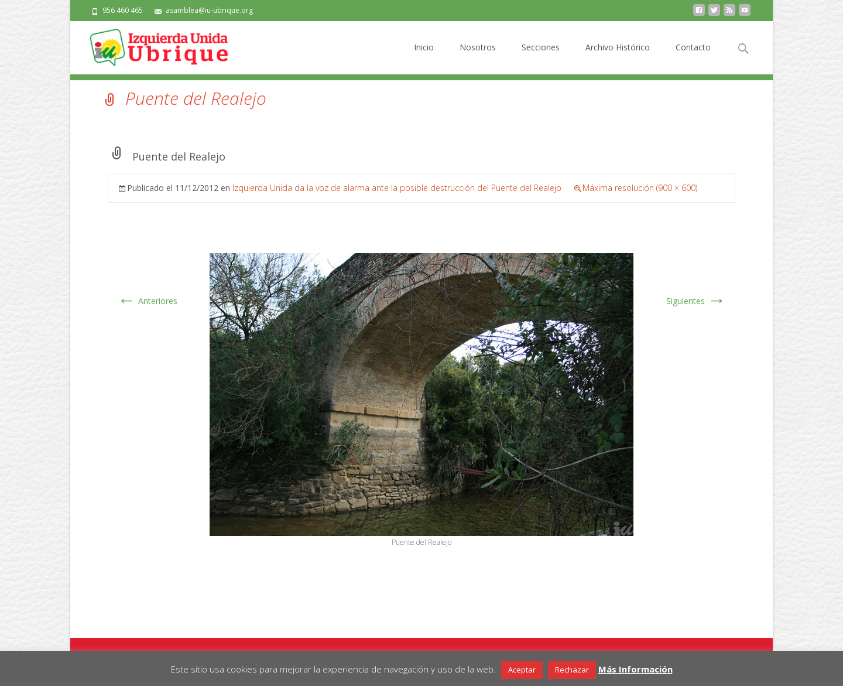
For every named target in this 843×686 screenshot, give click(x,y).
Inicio (424, 58)
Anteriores (147, 300)
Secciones (541, 58)
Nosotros (478, 58)
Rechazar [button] (572, 669)
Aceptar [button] (522, 669)
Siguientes (696, 300)
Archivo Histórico (617, 58)
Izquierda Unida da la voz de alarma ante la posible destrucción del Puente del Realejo (396, 187)
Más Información (635, 669)
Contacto (693, 58)
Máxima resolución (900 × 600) (639, 187)
